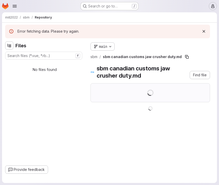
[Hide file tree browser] (9, 45)
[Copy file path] (187, 57)
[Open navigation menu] (15, 6)
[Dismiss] (204, 31)
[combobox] (43, 56)
